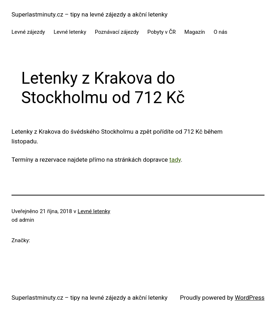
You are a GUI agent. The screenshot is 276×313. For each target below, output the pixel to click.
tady (175, 159)
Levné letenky (94, 211)
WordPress (249, 297)
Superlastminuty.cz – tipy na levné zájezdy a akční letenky (89, 14)
